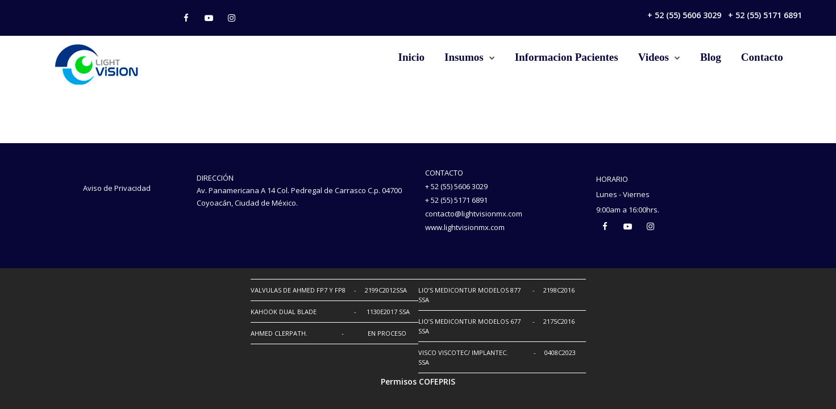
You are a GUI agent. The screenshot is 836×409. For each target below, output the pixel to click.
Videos (653, 57)
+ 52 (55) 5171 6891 (765, 15)
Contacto (762, 57)
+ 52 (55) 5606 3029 (684, 15)
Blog (710, 57)
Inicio (411, 57)
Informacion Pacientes (566, 57)
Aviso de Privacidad (117, 188)
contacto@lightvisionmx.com (473, 213)
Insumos (464, 57)
